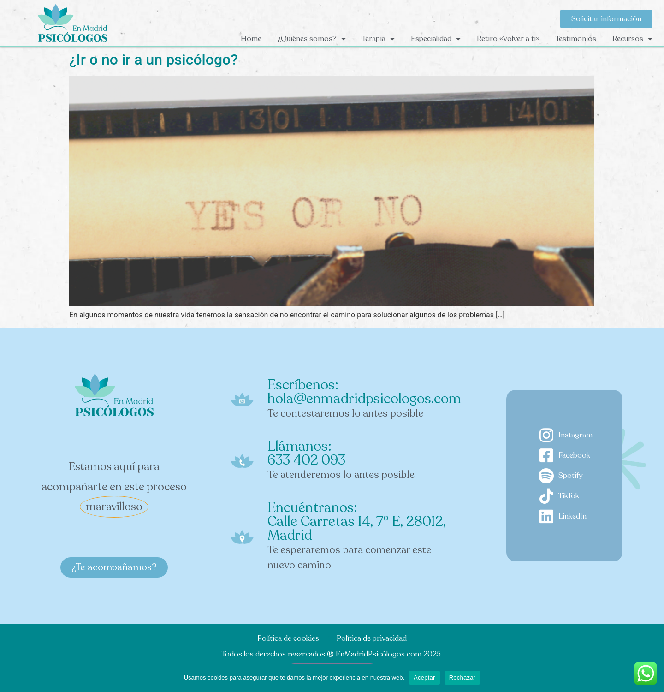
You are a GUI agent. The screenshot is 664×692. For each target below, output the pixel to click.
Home (251, 39)
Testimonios (576, 39)
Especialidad (436, 38)
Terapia (378, 38)
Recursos (632, 38)
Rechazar (462, 677)
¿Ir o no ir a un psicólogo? (153, 59)
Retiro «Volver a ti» (508, 39)
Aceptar (424, 677)
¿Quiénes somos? (312, 38)
